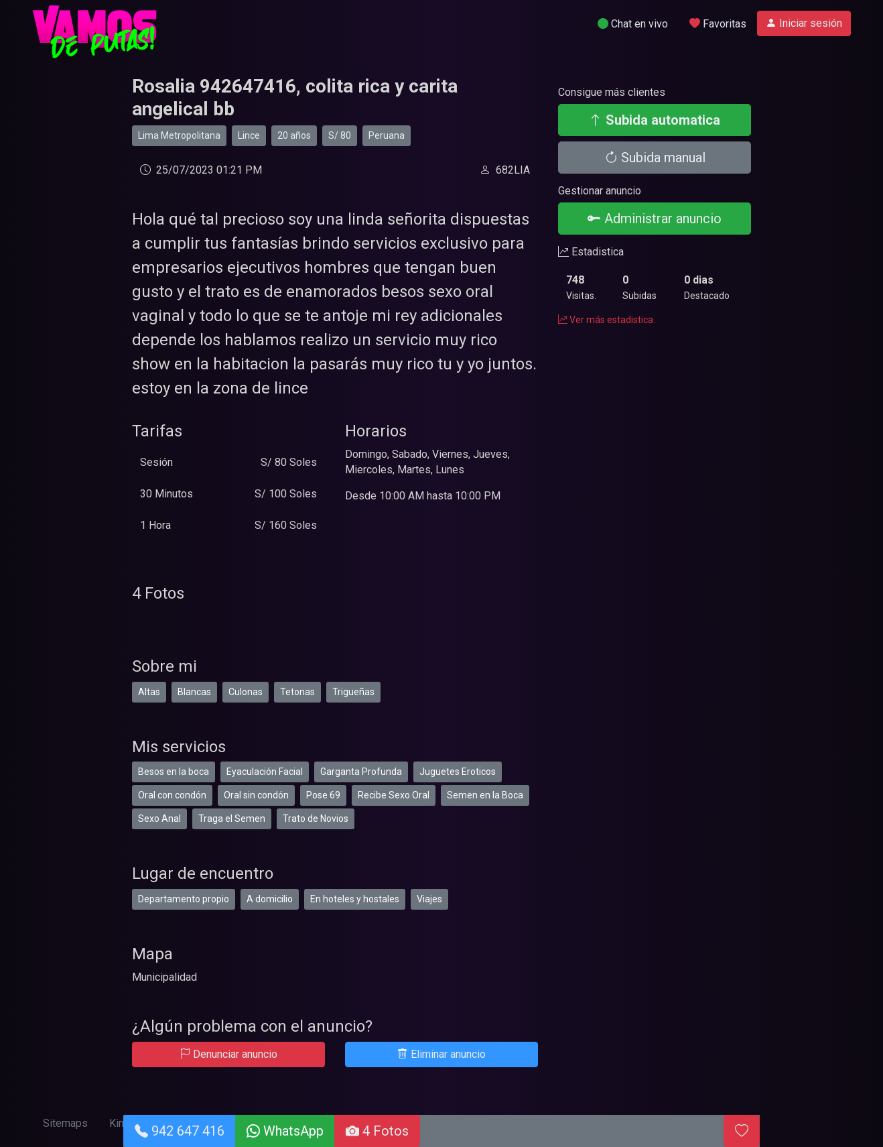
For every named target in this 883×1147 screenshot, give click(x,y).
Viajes (429, 899)
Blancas (194, 691)
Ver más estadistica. (606, 319)
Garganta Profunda (361, 771)
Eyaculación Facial (264, 771)
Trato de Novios (315, 818)
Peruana (386, 135)
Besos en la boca (173, 771)
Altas (149, 691)
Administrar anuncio (655, 218)
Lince (249, 135)
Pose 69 (323, 795)
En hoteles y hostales (354, 899)
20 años (294, 135)
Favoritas (717, 23)
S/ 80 (339, 135)
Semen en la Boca (485, 795)
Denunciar (228, 1054)
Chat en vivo (633, 23)
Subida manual (654, 157)
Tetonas (297, 691)
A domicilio (270, 899)
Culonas (245, 691)
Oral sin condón (256, 795)
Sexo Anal (159, 818)
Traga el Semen (231, 818)
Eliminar (441, 1054)
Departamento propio (183, 899)
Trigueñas (353, 691)
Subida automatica (654, 120)
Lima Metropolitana (179, 135)
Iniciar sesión (804, 23)
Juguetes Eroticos (457, 771)
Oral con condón (172, 795)
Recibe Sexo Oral (393, 795)
